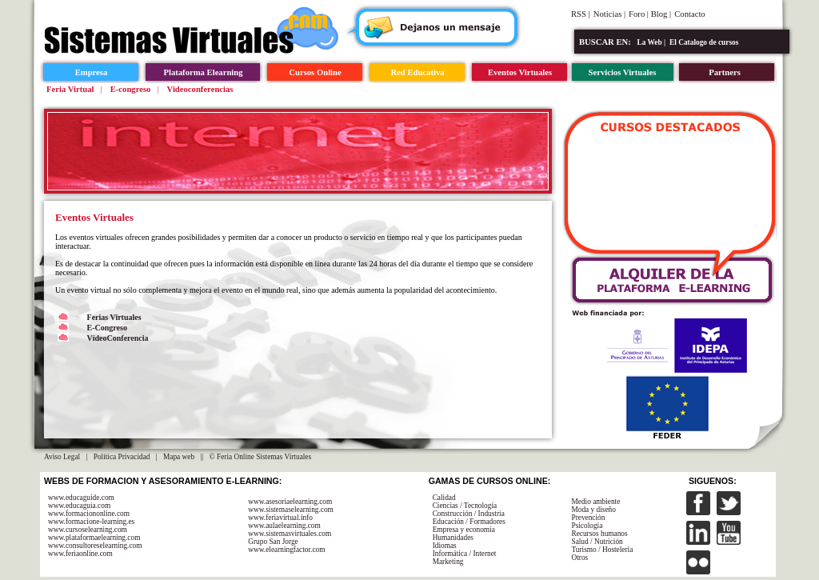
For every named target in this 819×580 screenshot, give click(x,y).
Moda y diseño (593, 510)
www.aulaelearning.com (284, 526)
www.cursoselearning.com (87, 530)
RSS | (580, 14)
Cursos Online (315, 72)
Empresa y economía (464, 530)
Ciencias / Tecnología (465, 506)
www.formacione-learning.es (91, 522)
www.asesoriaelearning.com (290, 502)
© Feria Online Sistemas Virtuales (261, 457)
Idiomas (445, 546)
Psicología (586, 526)
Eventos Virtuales (520, 72)
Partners (725, 72)
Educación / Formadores (469, 522)
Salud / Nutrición (596, 542)
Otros (579, 558)
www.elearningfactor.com (286, 550)
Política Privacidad (122, 457)
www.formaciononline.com (89, 514)
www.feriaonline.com (80, 554)
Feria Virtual (70, 89)
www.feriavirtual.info (280, 518)
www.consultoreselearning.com (95, 546)
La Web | (651, 42)
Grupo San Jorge (273, 542)
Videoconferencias (200, 89)
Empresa (91, 72)
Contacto (689, 14)
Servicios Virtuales (623, 72)
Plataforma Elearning (202, 72)
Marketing (448, 562)
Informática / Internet (465, 554)
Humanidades (453, 538)
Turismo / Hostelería (602, 550)
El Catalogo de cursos (703, 42)
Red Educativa (417, 72)
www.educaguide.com (81, 498)
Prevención (588, 518)
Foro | (640, 14)
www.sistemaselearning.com (291, 510)
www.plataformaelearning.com (94, 538)
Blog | (661, 14)
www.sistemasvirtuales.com (289, 534)
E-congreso (130, 89)
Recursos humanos (599, 534)
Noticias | (609, 14)
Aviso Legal (62, 457)
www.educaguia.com (79, 506)
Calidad (444, 498)
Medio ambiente (595, 502)
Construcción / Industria (469, 514)
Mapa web (178, 457)
